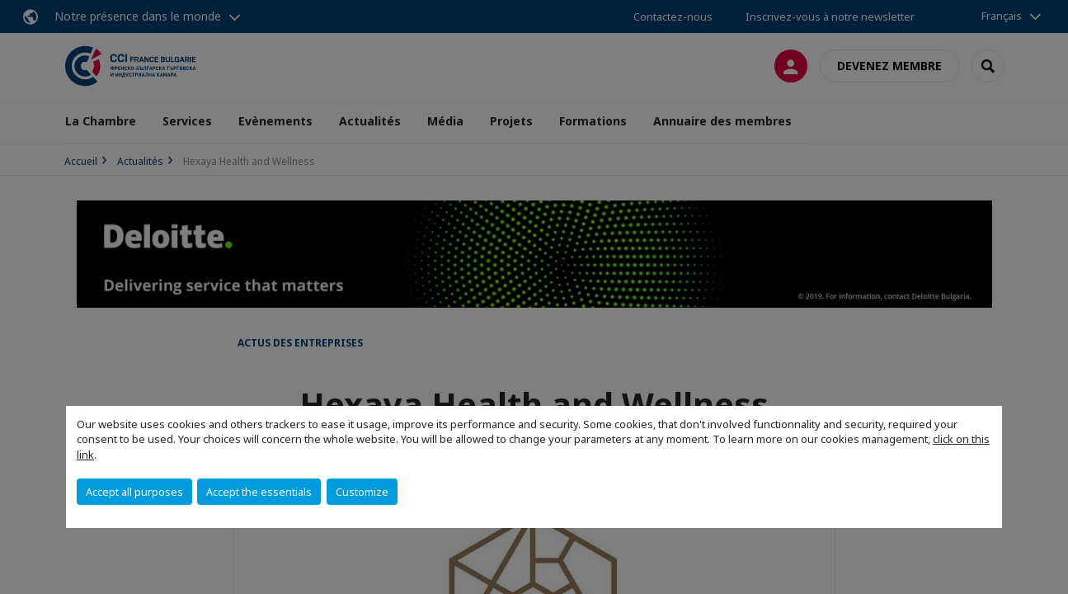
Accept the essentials (259, 491)
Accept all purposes (134, 491)
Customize (362, 491)
